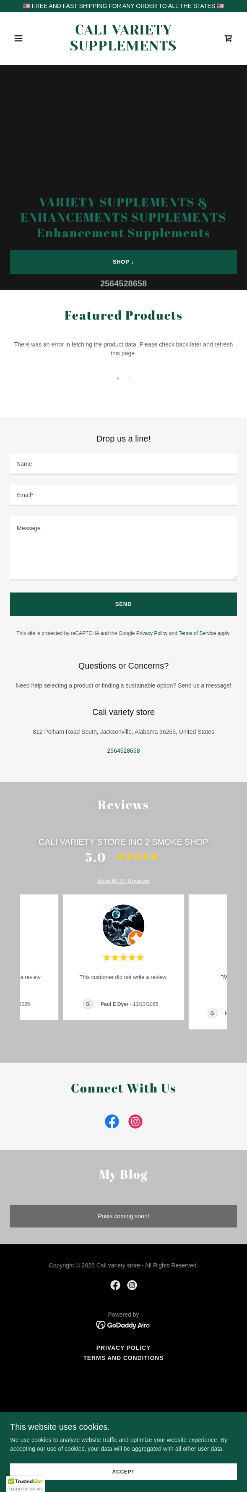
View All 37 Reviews (123, 881)
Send (123, 604)
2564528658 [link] (123, 283)
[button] (27, 38)
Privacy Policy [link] (152, 633)
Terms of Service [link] (197, 633)
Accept (123, 1472)
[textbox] (123, 464)
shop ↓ (124, 262)
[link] (123, 48)
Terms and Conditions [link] (123, 1357)
